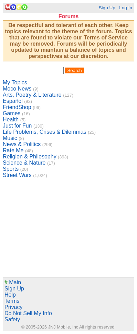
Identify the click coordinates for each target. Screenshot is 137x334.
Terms (12, 301)
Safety (12, 319)
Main (12, 282)
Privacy (13, 307)
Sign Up (106, 7)
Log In (125, 7)
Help (10, 295)
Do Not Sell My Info (28, 313)
